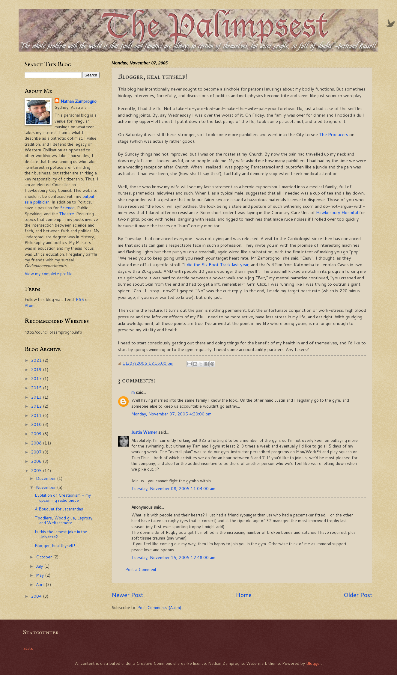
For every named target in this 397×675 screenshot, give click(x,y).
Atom (29, 305)
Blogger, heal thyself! (55, 545)
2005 (37, 470)
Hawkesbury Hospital (337, 212)
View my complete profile (49, 273)
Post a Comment (141, 569)
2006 (37, 461)
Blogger (313, 663)
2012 (37, 406)
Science (67, 207)
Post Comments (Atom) (159, 607)
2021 (37, 360)
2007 (37, 452)
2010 (37, 424)
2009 (37, 433)
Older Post (358, 595)
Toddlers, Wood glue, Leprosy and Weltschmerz (63, 520)
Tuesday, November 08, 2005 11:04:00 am (173, 488)
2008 (37, 443)
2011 (37, 415)
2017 (37, 378)
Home (244, 595)
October (44, 557)
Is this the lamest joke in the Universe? (61, 534)
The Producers (333, 134)
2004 (37, 596)
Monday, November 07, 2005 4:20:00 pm (171, 414)
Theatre (66, 213)
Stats (28, 648)
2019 (37, 369)
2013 (37, 397)
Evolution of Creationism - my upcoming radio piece (63, 497)
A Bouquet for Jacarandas (59, 509)
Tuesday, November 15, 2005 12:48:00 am (173, 557)
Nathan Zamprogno (79, 101)
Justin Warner (144, 432)
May (40, 575)
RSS (80, 299)
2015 (37, 388)
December (46, 478)
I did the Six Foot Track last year (216, 264)
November (46, 487)
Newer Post (127, 595)
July (40, 566)
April (41, 584)
